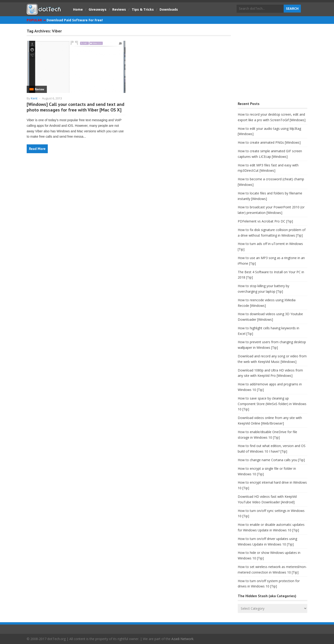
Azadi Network (182, 639)
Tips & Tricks (143, 9)
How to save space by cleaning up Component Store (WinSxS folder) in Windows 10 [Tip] (272, 404)
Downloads (169, 9)
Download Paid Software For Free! (75, 20)
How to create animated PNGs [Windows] (269, 142)
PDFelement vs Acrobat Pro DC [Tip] (265, 221)
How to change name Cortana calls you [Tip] (271, 460)
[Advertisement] (272, 64)
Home (78, 9)
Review (39, 89)
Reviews (119, 9)
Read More (37, 148)
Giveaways (97, 9)
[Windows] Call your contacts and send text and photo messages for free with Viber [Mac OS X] (75, 107)
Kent (34, 98)
